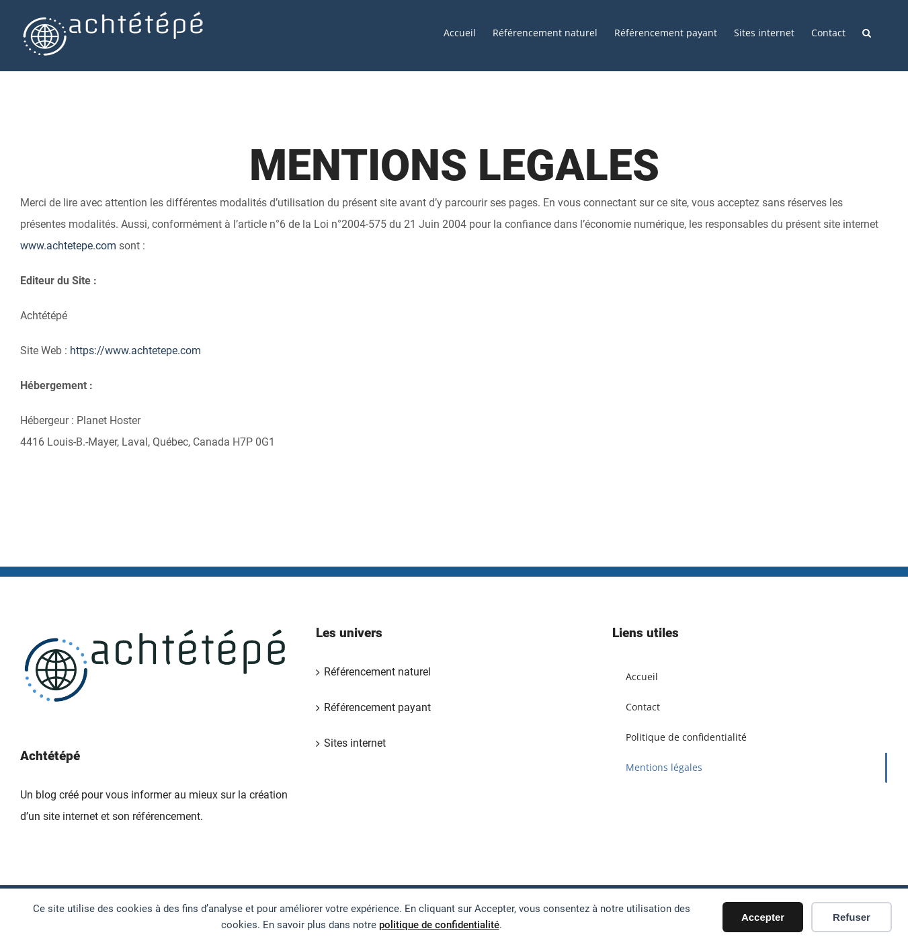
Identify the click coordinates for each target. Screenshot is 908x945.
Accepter (762, 917)
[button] (866, 31)
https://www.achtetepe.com (135, 350)
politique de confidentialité (439, 925)
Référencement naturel (377, 671)
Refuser (851, 917)
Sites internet (355, 743)
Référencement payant (377, 707)
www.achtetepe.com (68, 245)
